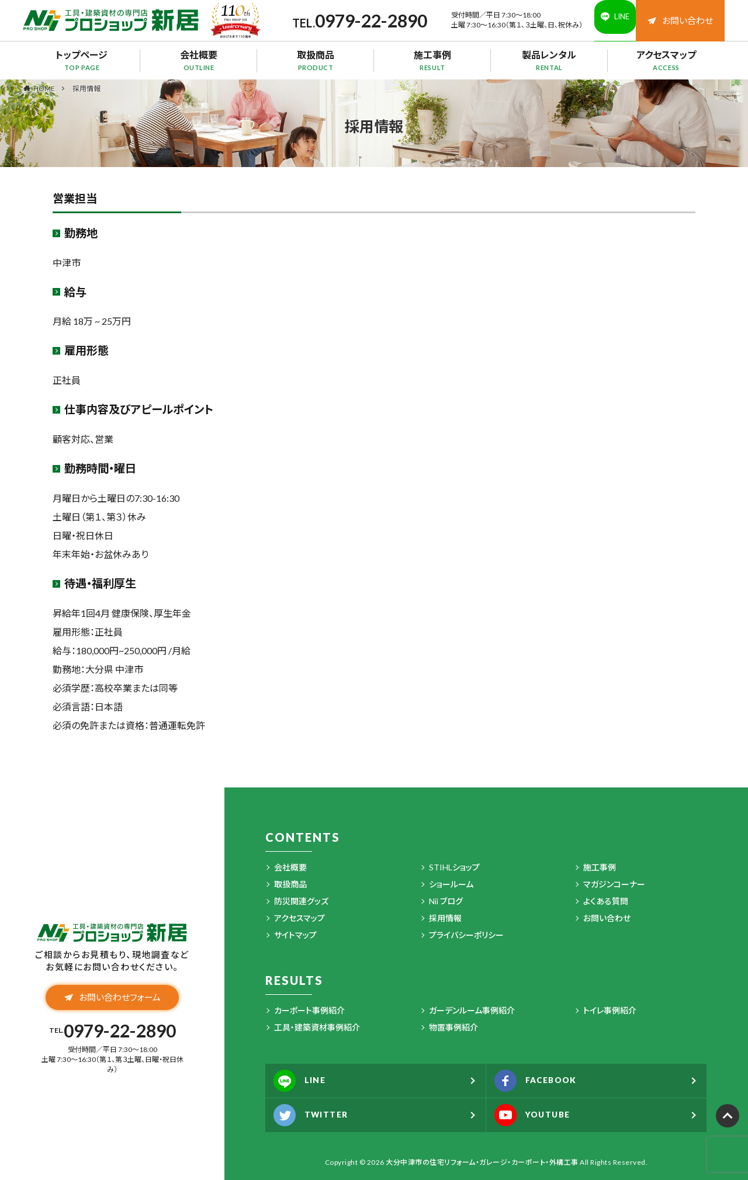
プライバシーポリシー (466, 935)
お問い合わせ (680, 20)
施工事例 (432, 60)
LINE (304, 1081)
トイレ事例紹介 (609, 1010)
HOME (44, 88)
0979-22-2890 (356, 20)
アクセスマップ (666, 60)
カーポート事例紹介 (309, 1010)
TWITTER (317, 1115)
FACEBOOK (543, 1081)
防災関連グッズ (301, 901)
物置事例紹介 (453, 1027)
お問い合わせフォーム (112, 1000)
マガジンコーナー (614, 884)
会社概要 (198, 60)
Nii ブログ (446, 901)
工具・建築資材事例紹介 (317, 1027)
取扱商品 (315, 60)
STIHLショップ (454, 867)
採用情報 (86, 88)
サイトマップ (295, 935)
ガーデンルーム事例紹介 (472, 1010)
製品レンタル (549, 60)
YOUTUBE (539, 1115)
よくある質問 (605, 901)
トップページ (81, 60)
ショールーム (451, 884)
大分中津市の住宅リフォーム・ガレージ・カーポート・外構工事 (482, 1162)
